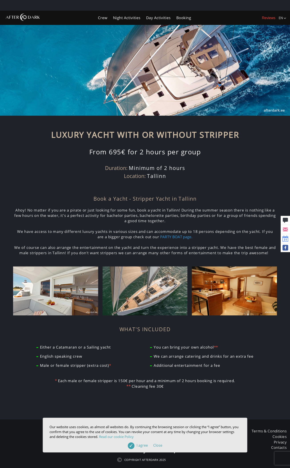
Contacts (279, 447)
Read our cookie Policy (116, 436)
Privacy (280, 442)
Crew (102, 17)
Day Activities (158, 17)
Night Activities (127, 17)
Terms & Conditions (269, 431)
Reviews (268, 18)
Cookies (279, 436)
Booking (183, 17)
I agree (149, 445)
